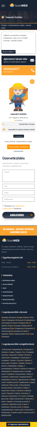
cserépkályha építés (17, 371)
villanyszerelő (6, 349)
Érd (27, 323)
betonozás (10, 393)
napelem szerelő (16, 412)
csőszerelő (18, 136)
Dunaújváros (28, 328)
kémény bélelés (20, 374)
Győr (3, 320)
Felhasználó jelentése (18, 151)
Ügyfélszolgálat (9, 303)
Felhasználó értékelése (18, 147)
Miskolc (26, 317)
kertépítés (13, 363)
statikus (25, 387)
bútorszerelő (28, 409)
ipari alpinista (17, 387)
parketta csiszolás (12, 382)
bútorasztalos (12, 396)
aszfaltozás (10, 374)
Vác (32, 334)
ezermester (25, 393)
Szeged (20, 317)
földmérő (16, 368)
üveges (11, 352)
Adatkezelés (8, 292)
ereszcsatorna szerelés (21, 401)
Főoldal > (4, 25)
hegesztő (18, 352)
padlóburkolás (24, 382)
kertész (13, 390)
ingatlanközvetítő (24, 376)
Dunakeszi (17, 331)
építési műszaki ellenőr (16, 398)
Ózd (28, 334)
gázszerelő (13, 355)
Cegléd (24, 331)
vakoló (24, 404)
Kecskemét (20, 320)
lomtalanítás (27, 349)
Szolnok (14, 323)
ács (23, 352)
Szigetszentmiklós (19, 334)
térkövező (23, 368)
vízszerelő (20, 360)
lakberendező (14, 376)
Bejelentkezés (8, 299)
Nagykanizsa (19, 328)
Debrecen (12, 317)
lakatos (29, 374)
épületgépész (15, 357)
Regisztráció (8, 296)
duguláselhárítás (17, 349)
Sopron (10, 325)
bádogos (20, 366)
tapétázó (9, 401)
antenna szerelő (27, 412)
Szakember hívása (27, 124)
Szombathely (6, 323)
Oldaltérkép (8, 284)
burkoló (28, 363)
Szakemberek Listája (16, 25)
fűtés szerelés (13, 385)
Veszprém (17, 325)
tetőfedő (20, 355)
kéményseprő (24, 357)
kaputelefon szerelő (14, 404)
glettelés (27, 360)
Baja (11, 334)
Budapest (4, 317)
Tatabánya (21, 323)
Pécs (31, 317)
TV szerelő (22, 396)
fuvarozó (14, 379)
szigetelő (21, 363)
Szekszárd (5, 336)
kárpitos (30, 368)
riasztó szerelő (18, 409)
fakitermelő (28, 398)
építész (17, 393)
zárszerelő (20, 390)
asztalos (12, 360)
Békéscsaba (26, 325)
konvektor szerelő (16, 407)
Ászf (4, 288)
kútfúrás (27, 355)
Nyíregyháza (10, 320)
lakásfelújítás (11, 366)
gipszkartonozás (23, 379)
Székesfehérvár (29, 320)
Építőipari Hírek (9, 280)
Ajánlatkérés (17, 215)
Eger (12, 328)
